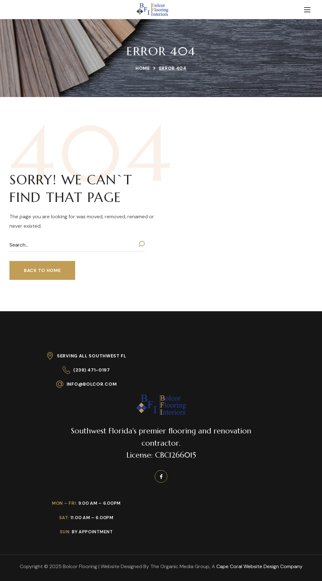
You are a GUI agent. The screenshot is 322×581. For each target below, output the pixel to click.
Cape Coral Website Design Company (259, 566)
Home (143, 68)
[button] (42, 270)
